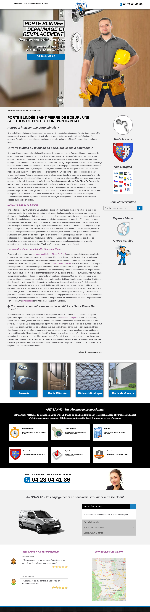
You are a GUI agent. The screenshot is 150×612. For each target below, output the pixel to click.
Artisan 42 (11, 110)
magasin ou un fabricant (61, 264)
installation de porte (69, 318)
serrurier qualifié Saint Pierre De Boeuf (49, 254)
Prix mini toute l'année (94, 527)
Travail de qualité (91, 522)
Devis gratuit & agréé (93, 533)
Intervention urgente (93, 506)
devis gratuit (27, 301)
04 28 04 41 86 (130, 4)
